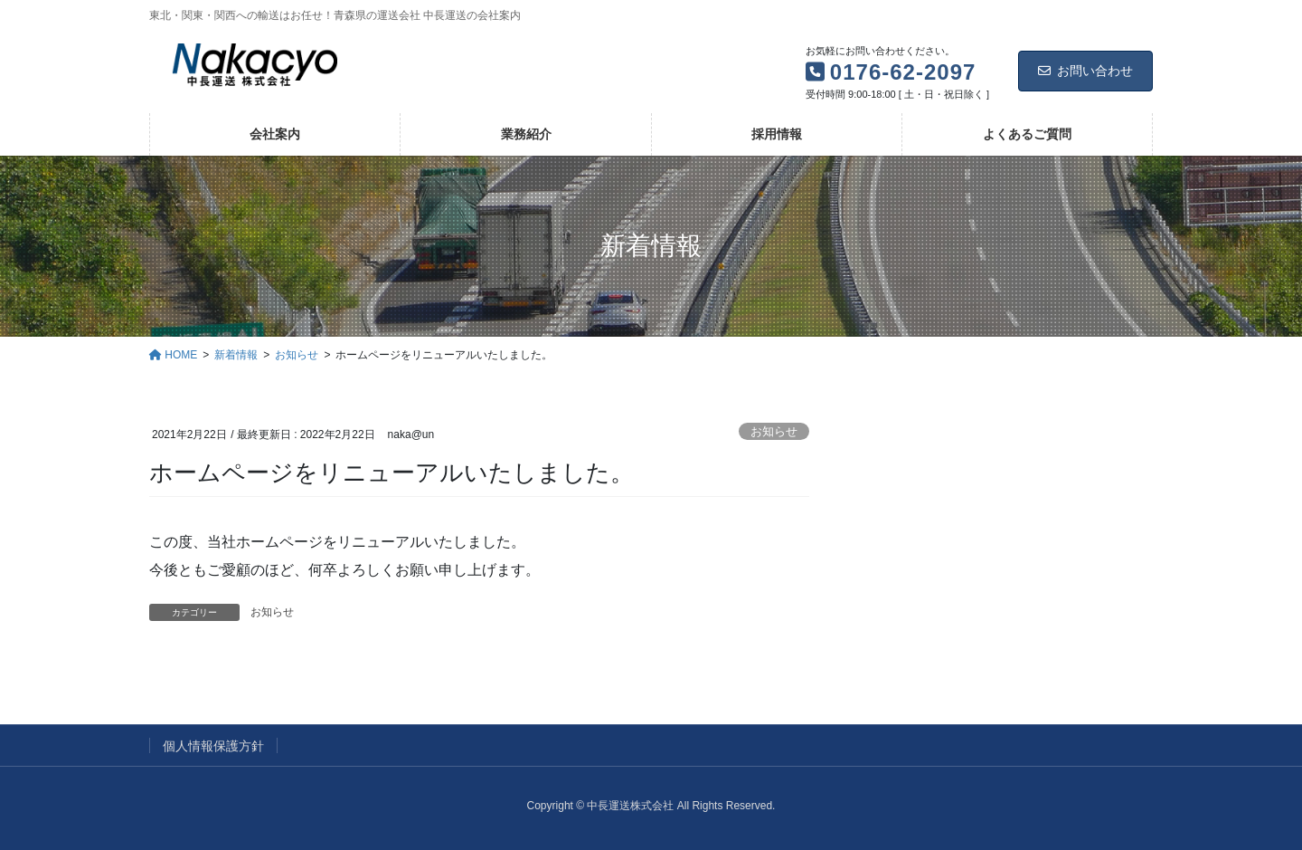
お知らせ (773, 431)
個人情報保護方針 (213, 746)
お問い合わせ (1085, 70)
